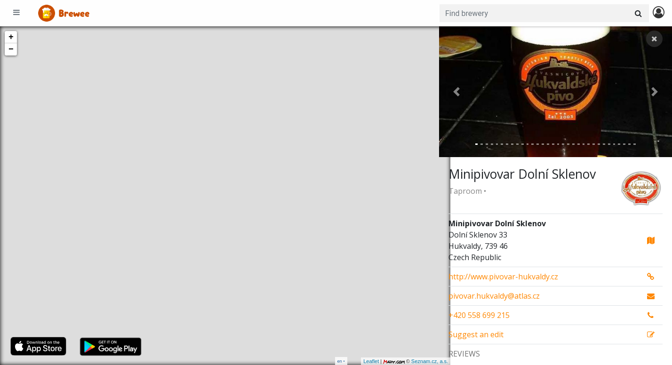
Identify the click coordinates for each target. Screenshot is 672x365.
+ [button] (11, 37)
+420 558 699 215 (479, 315)
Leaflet (360, 361)
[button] (456, 91)
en (339, 361)
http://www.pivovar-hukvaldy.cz (503, 276)
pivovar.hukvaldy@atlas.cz (494, 296)
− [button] (11, 49)
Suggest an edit (476, 334)
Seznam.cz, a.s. (418, 361)
